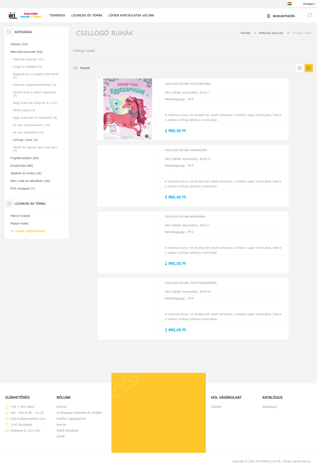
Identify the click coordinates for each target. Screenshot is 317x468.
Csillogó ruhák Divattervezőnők (197, 288)
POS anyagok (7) (22, 188)
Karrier (61, 428)
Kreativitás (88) (21, 165)
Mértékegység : (176, 100)
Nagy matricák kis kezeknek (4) (35, 117)
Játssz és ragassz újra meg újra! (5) (35, 149)
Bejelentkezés (284, 16)
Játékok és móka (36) (26, 173)
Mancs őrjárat (20, 215)
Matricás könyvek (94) (26, 51)
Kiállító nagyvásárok (71, 422)
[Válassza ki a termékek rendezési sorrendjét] (88, 68)
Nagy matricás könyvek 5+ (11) (35, 102)
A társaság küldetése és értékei (79, 416)
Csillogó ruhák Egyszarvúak (193, 86)
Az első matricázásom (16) (31, 125)
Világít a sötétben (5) (27, 66)
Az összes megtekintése (27, 231)
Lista (309, 68)
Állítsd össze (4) (24, 110)
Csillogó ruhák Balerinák (190, 220)
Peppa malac (19, 223)
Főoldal (245, 33)
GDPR (61, 439)
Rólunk (62, 410)
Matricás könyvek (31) (28, 59)
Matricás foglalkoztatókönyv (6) (34, 84)
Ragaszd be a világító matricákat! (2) (36, 75)
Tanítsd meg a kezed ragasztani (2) (34, 93)
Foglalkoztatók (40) (24, 158)
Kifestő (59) (19, 44)
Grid (299, 68)
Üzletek (216, 410)
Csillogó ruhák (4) (25, 139)
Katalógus (269, 410)
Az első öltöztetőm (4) (28, 132)
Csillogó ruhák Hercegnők (191, 153)
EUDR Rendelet (68, 434)
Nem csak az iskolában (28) (30, 181)
